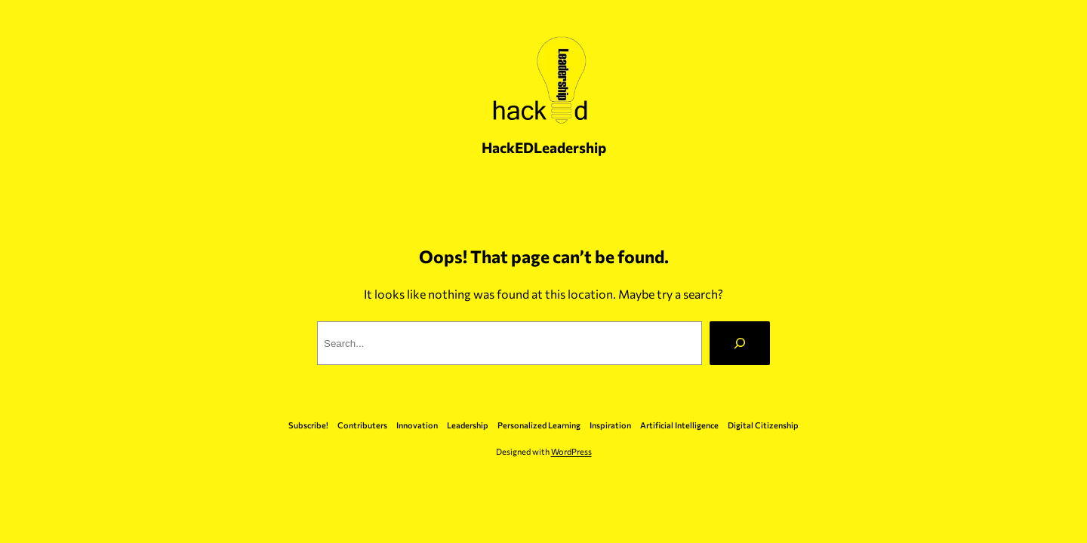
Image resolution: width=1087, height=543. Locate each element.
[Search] (740, 343)
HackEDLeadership (544, 147)
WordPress (571, 451)
